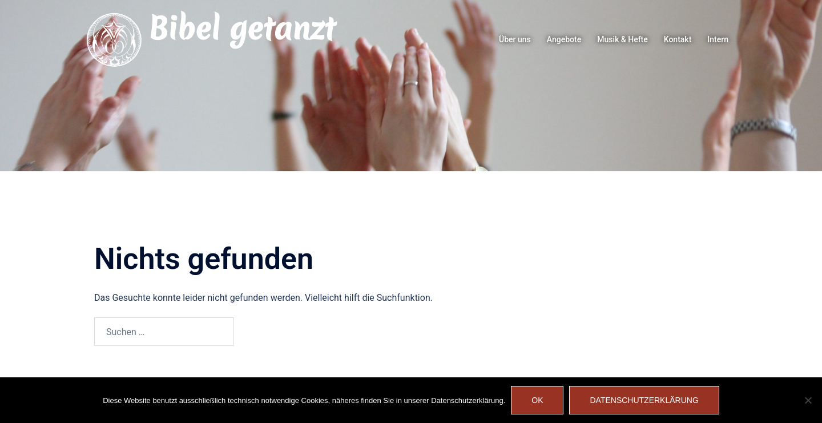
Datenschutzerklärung (644, 400)
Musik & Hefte (622, 39)
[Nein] (807, 400)
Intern (717, 39)
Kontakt (678, 39)
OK (537, 400)
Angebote (564, 39)
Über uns (515, 39)
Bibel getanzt (241, 28)
